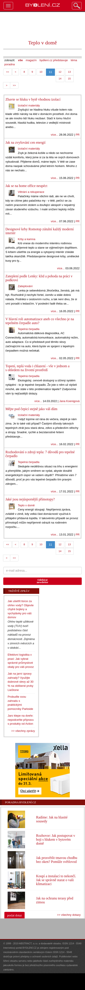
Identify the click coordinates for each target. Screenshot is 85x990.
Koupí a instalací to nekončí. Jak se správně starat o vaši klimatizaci (56, 880)
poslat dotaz (14, 915)
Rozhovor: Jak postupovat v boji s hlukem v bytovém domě (55, 839)
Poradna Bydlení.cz (20, 802)
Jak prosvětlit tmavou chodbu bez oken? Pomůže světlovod (56, 860)
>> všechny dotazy (69, 914)
